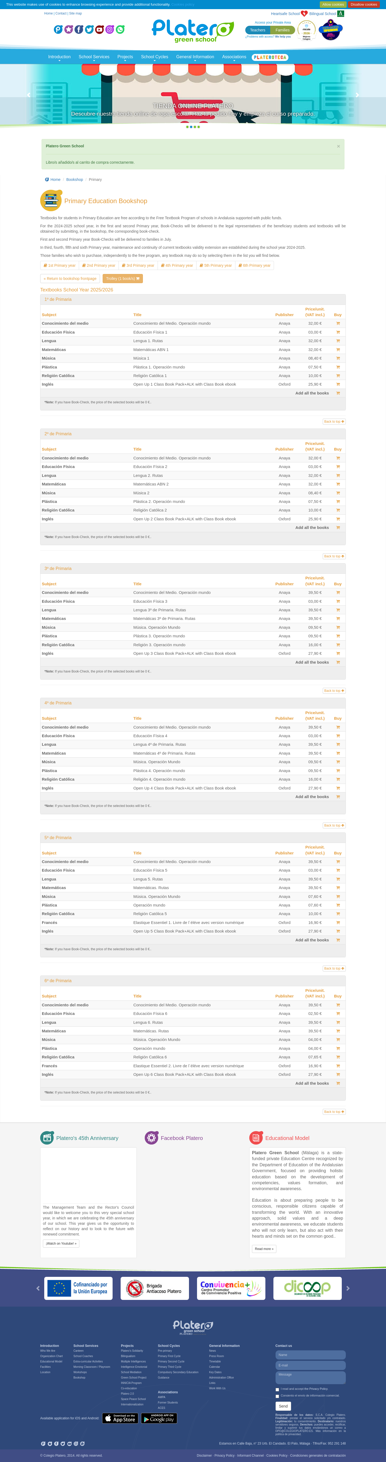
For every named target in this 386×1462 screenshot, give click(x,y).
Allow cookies (333, 4)
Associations (234, 57)
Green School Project (133, 1377)
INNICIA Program (131, 1382)
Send (283, 1406)
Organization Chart (51, 1356)
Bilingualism (128, 1356)
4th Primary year (177, 265)
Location (45, 1372)
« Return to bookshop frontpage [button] (70, 278)
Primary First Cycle (169, 1356)
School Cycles (154, 57)
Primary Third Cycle (169, 1366)
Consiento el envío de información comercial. (308, 1396)
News (212, 1350)
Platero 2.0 (127, 1393)
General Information (195, 57)
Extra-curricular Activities (88, 1361)
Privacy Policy (224, 1455)
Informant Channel (250, 1455)
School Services (94, 57)
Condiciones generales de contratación (318, 1455)
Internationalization (132, 1404)
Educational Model (51, 1361)
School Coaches (83, 1356)
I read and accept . (302, 1389)
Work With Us (217, 1388)
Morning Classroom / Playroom (91, 1366)
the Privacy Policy (316, 1388)
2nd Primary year (98, 265)
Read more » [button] (264, 1249)
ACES (161, 1407)
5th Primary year (216, 265)
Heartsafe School (285, 14)
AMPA (161, 1397)
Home (48, 13)
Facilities (45, 1366)
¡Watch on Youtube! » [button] (61, 1243)
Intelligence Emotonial (134, 1366)
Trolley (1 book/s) (123, 278)
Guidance (163, 1377)
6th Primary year (255, 265)
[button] (29, 97)
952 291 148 (337, 1443)
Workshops (80, 1372)
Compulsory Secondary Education (178, 1372)
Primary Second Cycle (171, 1361)
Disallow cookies (364, 4)
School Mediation (131, 1372)
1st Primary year (60, 265)
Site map (75, 13)
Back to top (334, 421)
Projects (125, 57)
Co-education (129, 1388)
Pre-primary (165, 1350)
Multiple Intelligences (133, 1361)
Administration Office (221, 1377)
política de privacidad (288, 1434)
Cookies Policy (277, 1455)
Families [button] (283, 30)
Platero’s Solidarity (132, 1350)
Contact (60, 13)
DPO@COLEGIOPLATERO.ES (294, 1431)
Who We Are (47, 1350)
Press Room (216, 1356)
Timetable (215, 1361)
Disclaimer (204, 1455)
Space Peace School (133, 1399)
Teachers (257, 30)
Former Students (168, 1402)
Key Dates (215, 1372)
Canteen (78, 1350)
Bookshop (74, 179)
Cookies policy (182, 4)
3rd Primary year (138, 265)
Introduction (59, 57)
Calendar (214, 1366)
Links (212, 1382)
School (322, 14)
